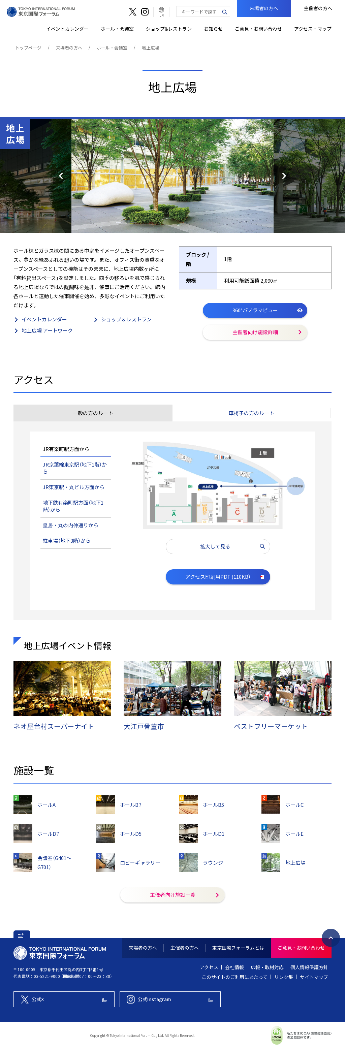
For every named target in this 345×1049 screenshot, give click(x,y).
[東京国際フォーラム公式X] (64, 999)
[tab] (92, 413)
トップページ (28, 47)
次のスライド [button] (309, 176)
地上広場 (150, 47)
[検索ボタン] (225, 11)
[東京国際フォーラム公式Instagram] (170, 999)
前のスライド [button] (35, 176)
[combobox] (198, 11)
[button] (251, 413)
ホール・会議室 (112, 47)
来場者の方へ (69, 47)
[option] (172, 176)
